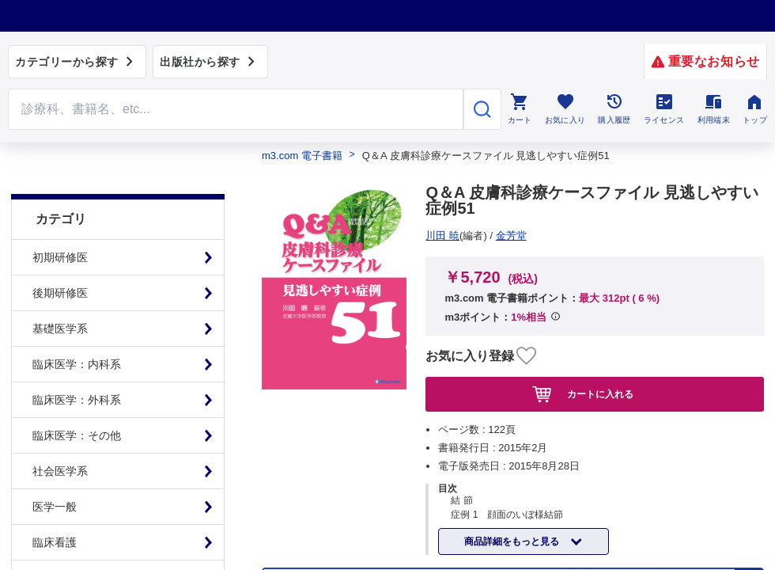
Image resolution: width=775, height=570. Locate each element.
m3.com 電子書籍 (302, 155)
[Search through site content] (235, 109)
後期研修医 (60, 257)
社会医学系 (60, 435)
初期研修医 (60, 221)
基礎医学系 (60, 293)
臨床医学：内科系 (76, 328)
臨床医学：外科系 (76, 364)
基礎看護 (54, 542)
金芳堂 (447, 235)
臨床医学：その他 (76, 399)
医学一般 (54, 471)
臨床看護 (54, 506)
